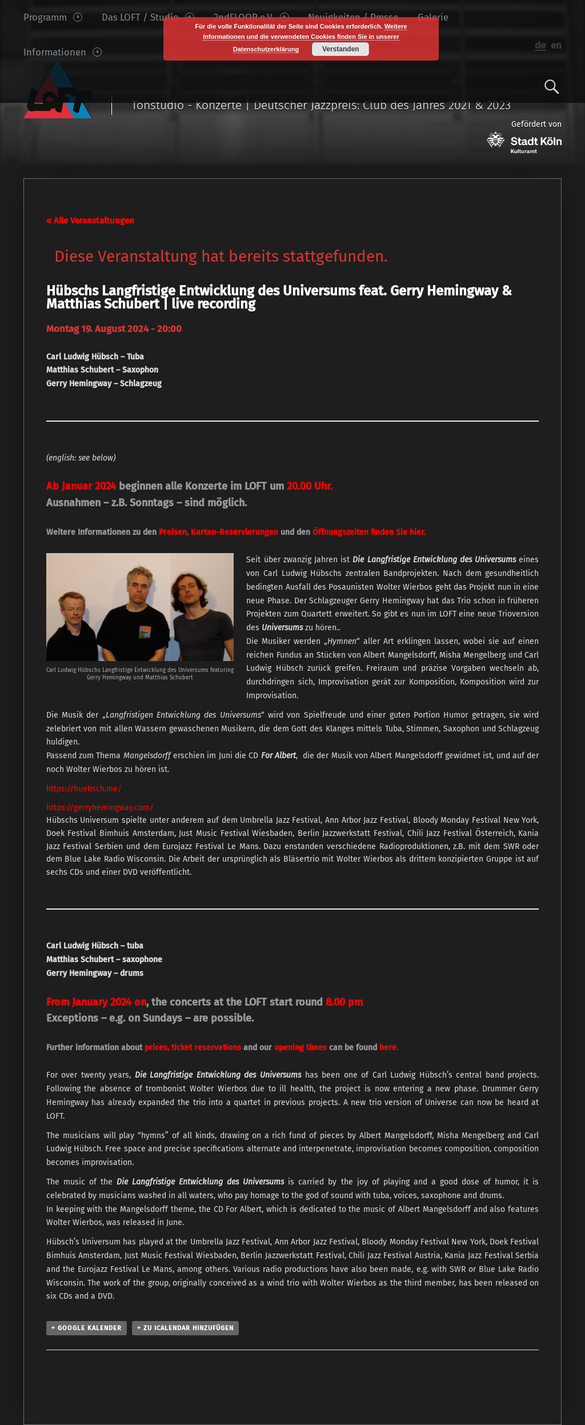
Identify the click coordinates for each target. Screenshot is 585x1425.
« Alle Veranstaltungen (90, 220)
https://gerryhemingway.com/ (100, 807)
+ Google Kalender (86, 1328)
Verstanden (340, 49)
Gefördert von (524, 136)
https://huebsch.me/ (84, 789)
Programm (52, 17)
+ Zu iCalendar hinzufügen (185, 1328)
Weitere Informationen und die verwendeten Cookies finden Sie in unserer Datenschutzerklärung (305, 38)
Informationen (62, 52)
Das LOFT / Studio (148, 17)
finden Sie (361, 532)
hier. (418, 532)
